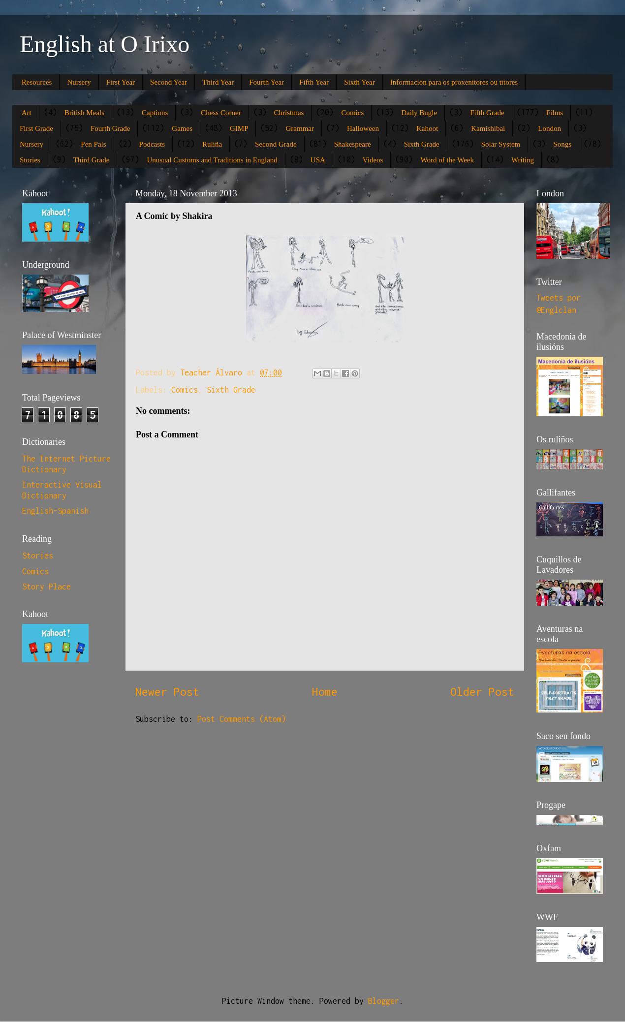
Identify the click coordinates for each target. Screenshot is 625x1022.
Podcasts (152, 144)
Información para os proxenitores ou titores (454, 82)
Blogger (383, 1000)
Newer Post (167, 691)
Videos (373, 160)
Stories (30, 160)
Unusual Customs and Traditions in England (212, 160)
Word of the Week (447, 160)
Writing (522, 160)
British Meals (84, 113)
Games (182, 128)
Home (325, 691)
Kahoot (427, 128)
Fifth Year (314, 82)
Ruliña (212, 144)
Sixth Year (359, 82)
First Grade (36, 128)
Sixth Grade (421, 144)
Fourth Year (266, 82)
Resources (37, 82)
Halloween (363, 128)
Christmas (289, 113)
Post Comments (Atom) (241, 718)
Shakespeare (352, 144)
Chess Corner (221, 113)
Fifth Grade (487, 113)
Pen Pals (93, 144)
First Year (120, 82)
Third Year (218, 82)
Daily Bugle (419, 113)
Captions (155, 113)
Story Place (46, 586)
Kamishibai (488, 128)
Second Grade (276, 144)
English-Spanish (55, 510)
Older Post (482, 691)
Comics (352, 113)
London (549, 128)
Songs (562, 144)
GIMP (239, 128)
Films (554, 113)
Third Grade (91, 160)
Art (26, 113)
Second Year (168, 82)
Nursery (79, 82)
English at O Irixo (104, 44)
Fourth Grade (110, 128)
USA (318, 160)
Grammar (299, 128)
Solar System (501, 144)
